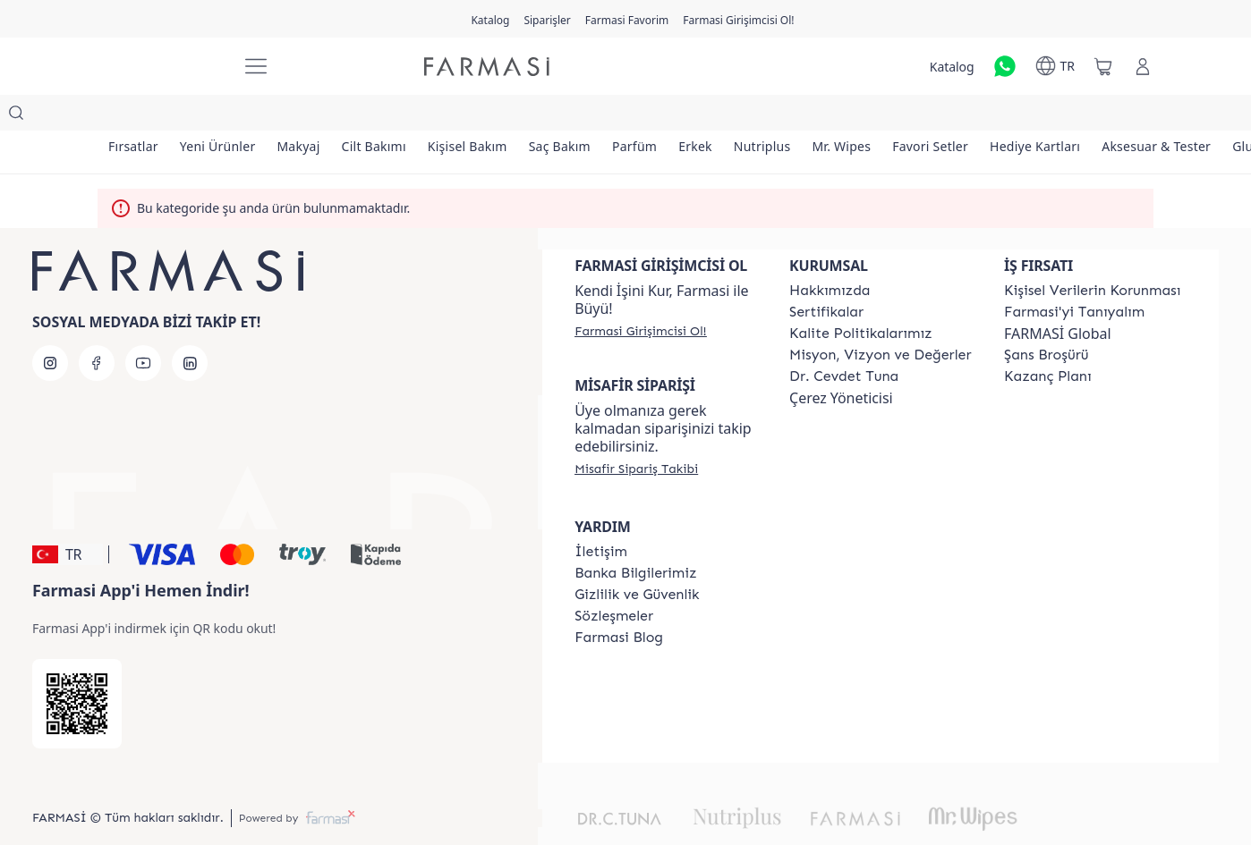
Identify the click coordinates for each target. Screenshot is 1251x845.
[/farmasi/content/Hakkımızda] (829, 255)
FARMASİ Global (1057, 298)
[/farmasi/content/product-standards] (826, 276)
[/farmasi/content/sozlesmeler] (613, 580)
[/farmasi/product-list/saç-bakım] (599, 116)
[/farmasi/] (160, 66)
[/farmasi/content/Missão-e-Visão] (880, 319)
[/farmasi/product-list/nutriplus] (824, 116)
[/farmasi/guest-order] (636, 433)
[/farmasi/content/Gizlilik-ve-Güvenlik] (636, 559)
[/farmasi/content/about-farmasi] (1074, 276)
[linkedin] (190, 327)
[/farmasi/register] (546, 19)
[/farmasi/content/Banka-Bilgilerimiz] (635, 537)
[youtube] (143, 327)
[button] (67, 518)
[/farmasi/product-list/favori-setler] (1006, 116)
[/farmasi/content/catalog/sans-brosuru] (1046, 319)
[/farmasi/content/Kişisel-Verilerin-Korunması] (1092, 255)
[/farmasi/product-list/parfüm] (681, 116)
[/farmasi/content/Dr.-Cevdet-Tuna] (843, 341)
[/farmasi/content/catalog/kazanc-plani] (1048, 341)
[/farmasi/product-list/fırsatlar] (137, 116)
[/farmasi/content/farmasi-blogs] (618, 602)
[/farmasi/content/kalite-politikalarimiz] (860, 298)
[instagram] (50, 327)
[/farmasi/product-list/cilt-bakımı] (399, 116)
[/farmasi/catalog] (490, 19)
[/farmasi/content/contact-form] (600, 516)
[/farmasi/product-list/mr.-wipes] (910, 116)
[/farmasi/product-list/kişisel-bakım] (500, 116)
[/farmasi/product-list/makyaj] (317, 116)
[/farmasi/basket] (1103, 66)
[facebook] (97, 327)
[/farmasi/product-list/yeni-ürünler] (228, 116)
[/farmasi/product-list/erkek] (750, 116)
